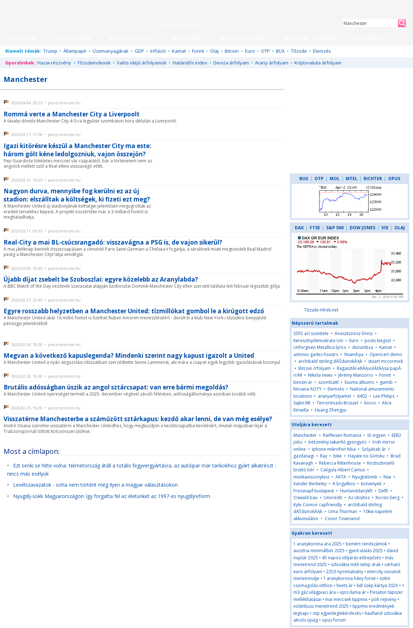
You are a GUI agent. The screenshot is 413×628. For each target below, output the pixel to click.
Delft (383, 491)
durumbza (362, 347)
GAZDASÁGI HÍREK (130, 38)
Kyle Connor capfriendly (317, 505)
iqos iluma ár (353, 592)
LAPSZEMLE (369, 38)
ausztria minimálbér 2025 (319, 551)
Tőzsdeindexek (94, 62)
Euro (250, 51)
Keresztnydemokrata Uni (318, 340)
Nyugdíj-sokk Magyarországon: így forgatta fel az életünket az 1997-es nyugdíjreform (111, 496)
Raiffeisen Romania (342, 435)
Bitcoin (232, 51)
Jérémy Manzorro (355, 375)
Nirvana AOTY (307, 389)
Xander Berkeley (309, 484)
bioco (370, 403)
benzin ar (302, 382)
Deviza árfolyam (231, 62)
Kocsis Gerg (387, 497)
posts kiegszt (378, 340)
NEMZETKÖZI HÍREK (241, 38)
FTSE (315, 228)
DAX (299, 228)
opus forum (334, 620)
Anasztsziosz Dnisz (354, 333)
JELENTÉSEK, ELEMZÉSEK (310, 38)
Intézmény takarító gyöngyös (337, 442)
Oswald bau (305, 497)
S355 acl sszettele (311, 333)
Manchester (305, 435)
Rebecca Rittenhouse (340, 463)
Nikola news (320, 375)
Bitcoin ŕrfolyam (314, 368)
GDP (139, 51)
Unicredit (333, 497)
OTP (265, 51)
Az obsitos (359, 497)
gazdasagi (303, 456)
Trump (50, 51)
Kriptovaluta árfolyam (317, 62)
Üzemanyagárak (111, 51)
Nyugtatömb (364, 477)
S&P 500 (335, 228)
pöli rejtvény (383, 599)
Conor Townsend (342, 519)
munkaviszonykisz (311, 477)
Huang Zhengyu (330, 410)
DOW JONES (362, 228)
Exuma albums (359, 382)
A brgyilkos (344, 484)
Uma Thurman (342, 511)
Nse (387, 477)
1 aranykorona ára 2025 (317, 544)
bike (338, 456)
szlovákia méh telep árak (356, 564)
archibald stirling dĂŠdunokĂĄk (330, 361)
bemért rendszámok (366, 544)
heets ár (344, 585)
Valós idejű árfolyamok (142, 62)
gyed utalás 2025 (366, 551)
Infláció (158, 51)
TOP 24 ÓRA (22, 38)
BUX (280, 51)
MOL (335, 179)
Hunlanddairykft (356, 491)
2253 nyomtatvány (344, 572)
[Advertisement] (223, 177)
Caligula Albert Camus (342, 470)
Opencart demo (386, 354)
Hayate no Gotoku (366, 456)
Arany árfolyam (271, 62)
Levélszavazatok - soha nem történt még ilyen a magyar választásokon (95, 484)
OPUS (394, 179)
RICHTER (373, 179)
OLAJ (399, 228)
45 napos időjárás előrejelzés (351, 558)
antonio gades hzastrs (315, 354)
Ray (323, 456)
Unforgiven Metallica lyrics (319, 347)
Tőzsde (299, 51)
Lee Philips (383, 396)
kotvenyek (371, 484)
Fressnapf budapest (313, 491)
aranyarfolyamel (334, 396)
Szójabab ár (374, 449)
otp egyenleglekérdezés (337, 613)
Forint (198, 51)
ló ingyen (376, 435)
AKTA (340, 477)
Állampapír (75, 51)
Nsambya (354, 354)
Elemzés (322, 51)
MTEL (351, 179)
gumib (386, 382)
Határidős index (190, 62)
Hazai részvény (54, 62)
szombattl (328, 382)
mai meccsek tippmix (346, 599)
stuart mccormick (385, 361)
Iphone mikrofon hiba (334, 449)
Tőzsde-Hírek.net (321, 310)
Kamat (179, 51)
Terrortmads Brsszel (337, 403)
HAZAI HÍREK (185, 38)
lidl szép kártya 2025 (377, 585)
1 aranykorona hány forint (349, 578)
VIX (384, 228)
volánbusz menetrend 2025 (321, 606)
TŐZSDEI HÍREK (73, 38)
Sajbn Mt (301, 403)
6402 (362, 396)
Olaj (214, 51)
